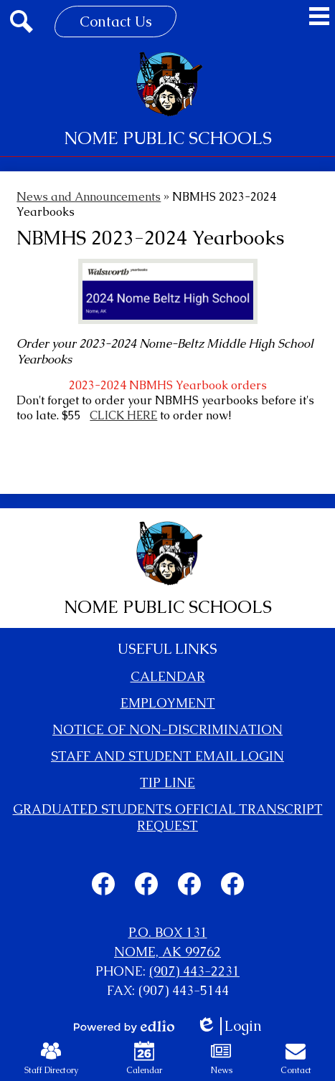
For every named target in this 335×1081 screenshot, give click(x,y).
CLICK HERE (123, 415)
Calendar (144, 1058)
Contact (295, 1058)
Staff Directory (51, 1058)
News (221, 1058)
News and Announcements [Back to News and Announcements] (88, 196)
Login (229, 1026)
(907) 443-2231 (194, 971)
